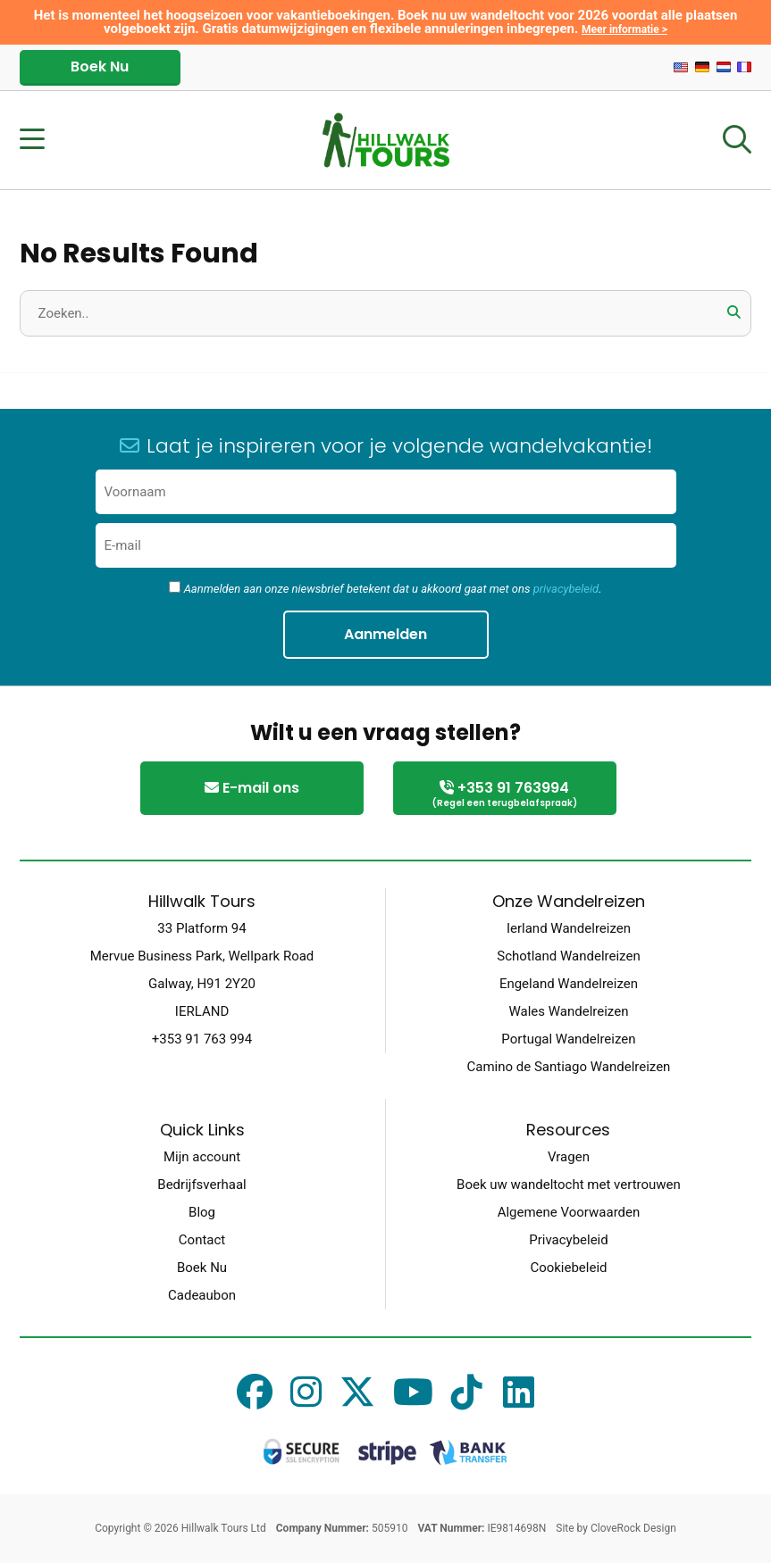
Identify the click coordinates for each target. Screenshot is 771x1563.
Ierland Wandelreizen (569, 928)
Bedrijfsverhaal (201, 1184)
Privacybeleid (568, 1240)
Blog (202, 1212)
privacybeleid (566, 588)
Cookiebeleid (568, 1268)
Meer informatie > (624, 29)
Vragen (569, 1157)
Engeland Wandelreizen (568, 984)
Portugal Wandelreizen (568, 1039)
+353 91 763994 (504, 794)
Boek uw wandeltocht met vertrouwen (569, 1184)
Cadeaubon (202, 1295)
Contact (202, 1240)
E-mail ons (252, 787)
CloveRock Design (633, 1528)
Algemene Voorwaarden (569, 1212)
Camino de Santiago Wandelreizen (569, 1067)
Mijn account (201, 1157)
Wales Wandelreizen (568, 1011)
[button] (733, 312)
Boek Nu (100, 66)
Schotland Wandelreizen (568, 956)
